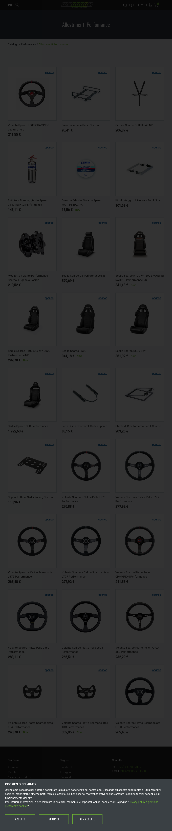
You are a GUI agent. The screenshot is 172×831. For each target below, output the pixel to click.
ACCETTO (20, 819)
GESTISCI (54, 819)
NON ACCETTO (87, 819)
